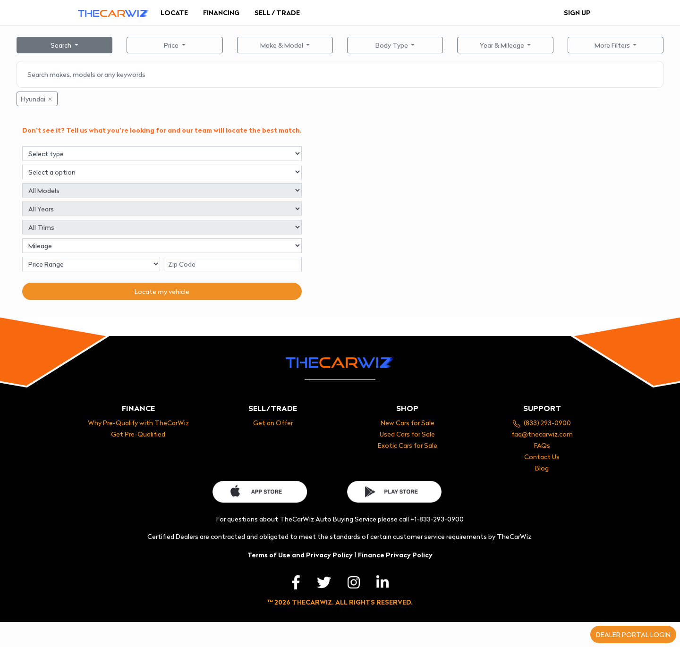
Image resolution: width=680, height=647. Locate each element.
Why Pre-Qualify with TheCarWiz (138, 423)
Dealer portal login (633, 634)
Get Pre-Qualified (138, 434)
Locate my (162, 291)
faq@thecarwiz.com (542, 434)
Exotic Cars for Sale (407, 445)
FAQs (542, 445)
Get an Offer (273, 423)
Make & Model (282, 45)
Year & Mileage (503, 45)
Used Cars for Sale (407, 434)
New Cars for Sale (407, 423)
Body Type (392, 45)
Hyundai (37, 99)
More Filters (613, 45)
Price (172, 45)
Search (62, 45)
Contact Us (542, 457)
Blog (542, 468)
